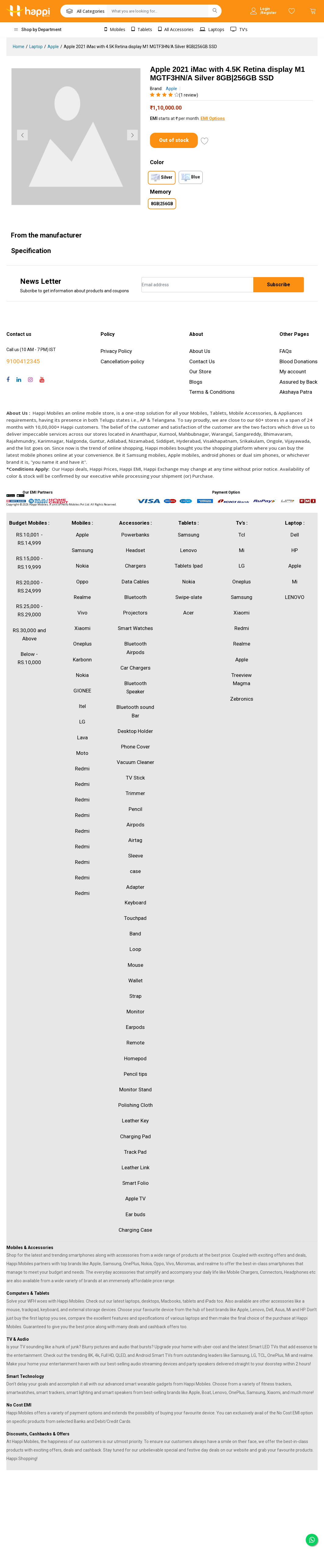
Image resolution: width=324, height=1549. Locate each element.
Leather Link (135, 1167)
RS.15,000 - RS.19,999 (29, 562)
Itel (82, 706)
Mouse (135, 965)
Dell (294, 535)
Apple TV (135, 1198)
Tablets (141, 29)
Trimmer (135, 793)
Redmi (82, 769)
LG (82, 722)
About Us (199, 351)
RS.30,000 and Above (29, 634)
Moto (82, 753)
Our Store (200, 371)
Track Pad (135, 1152)
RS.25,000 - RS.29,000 (29, 610)
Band (135, 934)
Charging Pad (135, 1136)
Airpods (135, 825)
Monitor (135, 1012)
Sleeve (135, 856)
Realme (82, 597)
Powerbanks (135, 535)
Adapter (135, 887)
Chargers (135, 566)
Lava (82, 737)
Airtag (135, 840)
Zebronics (241, 699)
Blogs (195, 382)
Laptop (36, 46)
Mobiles (115, 29)
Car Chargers (135, 668)
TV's (238, 29)
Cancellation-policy (122, 361)
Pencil (135, 809)
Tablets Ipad (189, 566)
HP (294, 550)
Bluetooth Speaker (135, 687)
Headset (135, 550)
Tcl (241, 535)
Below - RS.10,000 (29, 658)
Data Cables (135, 582)
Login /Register (268, 11)
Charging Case (135, 1230)
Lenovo (188, 550)
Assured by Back (298, 382)
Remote (135, 1043)
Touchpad (135, 918)
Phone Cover (135, 747)
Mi (241, 550)
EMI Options (213, 118)
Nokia (82, 566)
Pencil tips (135, 1074)
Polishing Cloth (135, 1105)
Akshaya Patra (295, 392)
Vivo (82, 613)
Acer (188, 613)
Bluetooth (135, 597)
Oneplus (82, 644)
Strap (135, 996)
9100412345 (23, 361)
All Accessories (176, 29)
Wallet (135, 980)
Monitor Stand (135, 1089)
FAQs (285, 351)
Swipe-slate (188, 597)
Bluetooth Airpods (135, 648)
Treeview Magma (241, 679)
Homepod (135, 1058)
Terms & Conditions (212, 392)
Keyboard (135, 902)
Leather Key (135, 1121)
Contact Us (202, 361)
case (135, 871)
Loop (135, 949)
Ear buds (135, 1214)
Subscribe (278, 284)
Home (18, 46)
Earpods (135, 1027)
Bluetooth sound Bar (135, 711)
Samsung (82, 550)
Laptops (212, 29)
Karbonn (82, 660)
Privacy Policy (116, 351)
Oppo (82, 582)
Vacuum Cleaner (135, 762)
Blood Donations (298, 361)
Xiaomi (82, 628)
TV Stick (135, 778)
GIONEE (82, 691)
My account (292, 371)
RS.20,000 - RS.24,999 (29, 586)
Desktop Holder (135, 731)
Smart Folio (135, 1183)
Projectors (135, 613)
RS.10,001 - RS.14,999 (29, 539)
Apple (53, 46)
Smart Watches (135, 628)
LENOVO (294, 597)
